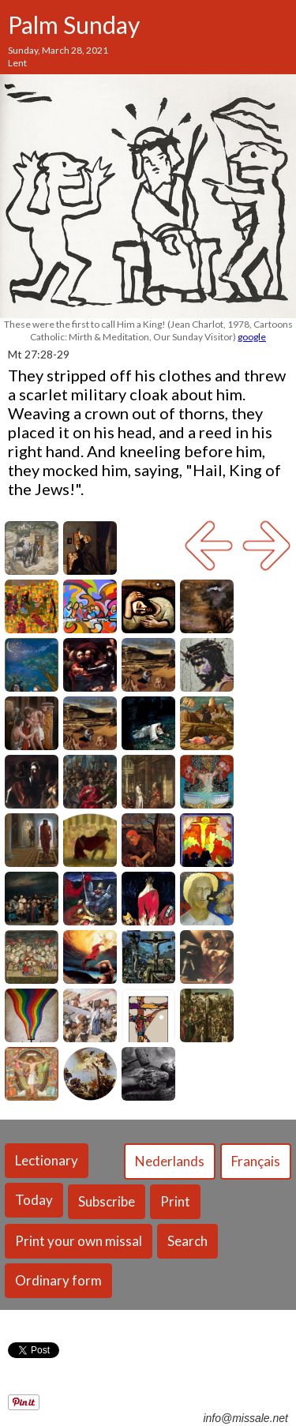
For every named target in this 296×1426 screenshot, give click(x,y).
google (252, 337)
